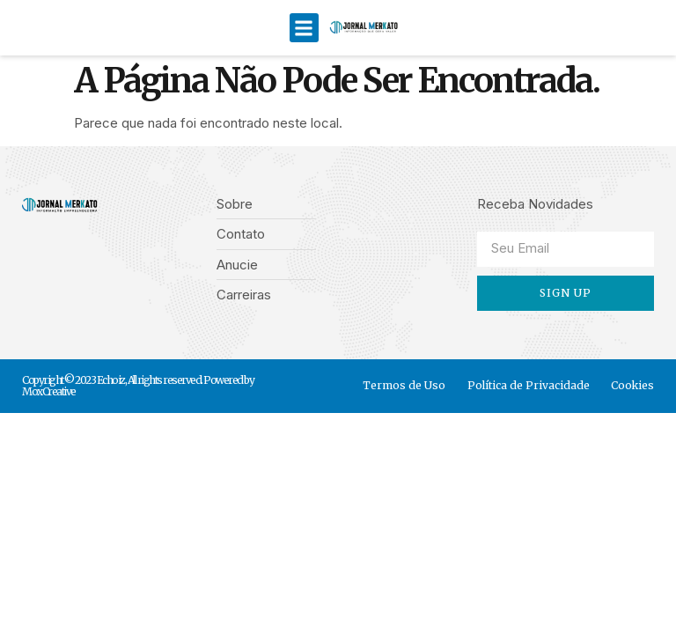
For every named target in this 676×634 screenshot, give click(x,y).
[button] (304, 27)
